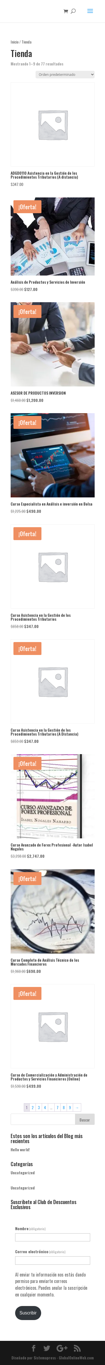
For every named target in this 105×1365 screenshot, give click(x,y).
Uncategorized (23, 1172)
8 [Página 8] (64, 1107)
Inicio (14, 42)
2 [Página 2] (33, 1107)
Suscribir (28, 1313)
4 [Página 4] (45, 1107)
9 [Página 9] (70, 1107)
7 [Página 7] (58, 1107)
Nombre (30, 1228)
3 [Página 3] (39, 1107)
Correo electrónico (40, 1251)
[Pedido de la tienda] (65, 74)
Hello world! (20, 1149)
